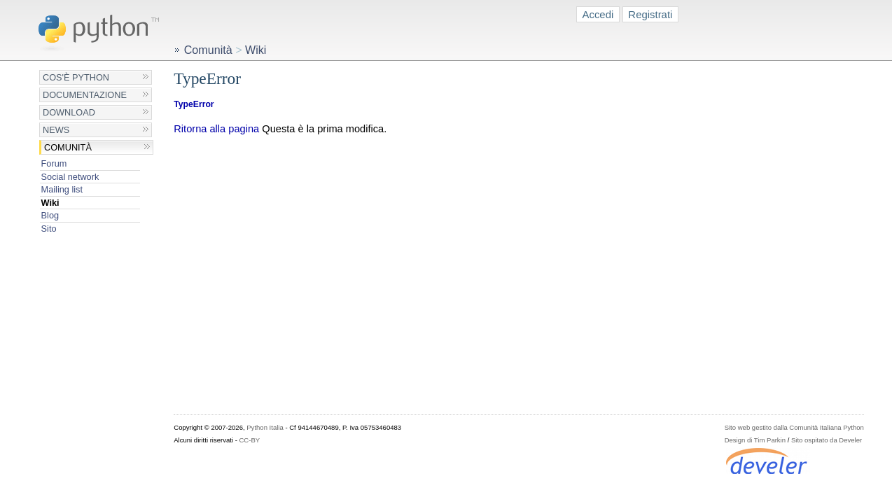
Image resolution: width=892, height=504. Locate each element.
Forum (54, 163)
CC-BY (249, 440)
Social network (70, 177)
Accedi (598, 14)
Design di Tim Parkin (755, 440)
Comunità (68, 147)
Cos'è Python (76, 77)
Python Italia (264, 427)
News (56, 130)
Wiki (50, 202)
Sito (49, 228)
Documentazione (85, 95)
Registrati (650, 14)
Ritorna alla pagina (216, 128)
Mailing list (62, 189)
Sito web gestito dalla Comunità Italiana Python (794, 427)
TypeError (194, 104)
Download (69, 112)
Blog (50, 215)
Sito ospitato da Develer (826, 440)
